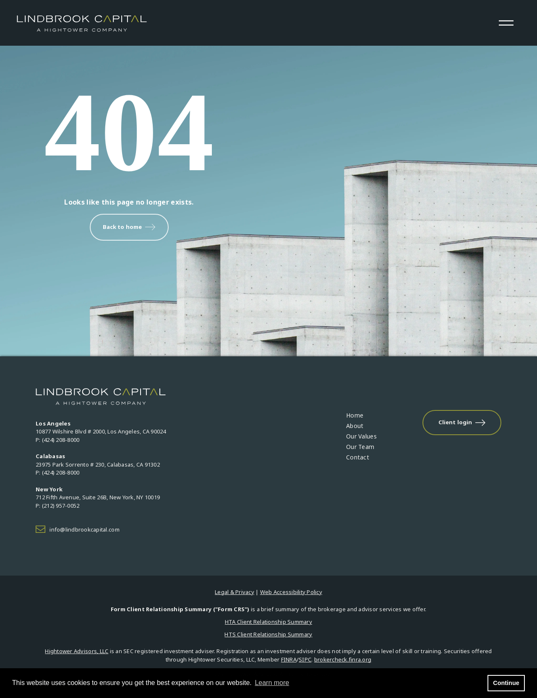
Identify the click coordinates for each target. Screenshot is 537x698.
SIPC (305, 659)
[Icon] (43, 529)
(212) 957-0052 (61, 505)
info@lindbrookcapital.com (85, 529)
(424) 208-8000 (61, 440)
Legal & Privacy (234, 592)
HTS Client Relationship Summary (268, 634)
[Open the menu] (506, 23)
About (354, 426)
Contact (357, 457)
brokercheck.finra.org (342, 659)
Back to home (129, 227)
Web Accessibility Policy (291, 592)
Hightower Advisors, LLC (76, 651)
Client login (462, 423)
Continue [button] (506, 683)
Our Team (360, 447)
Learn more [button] (272, 682)
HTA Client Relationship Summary (268, 621)
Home (354, 415)
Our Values (361, 436)
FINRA (289, 659)
